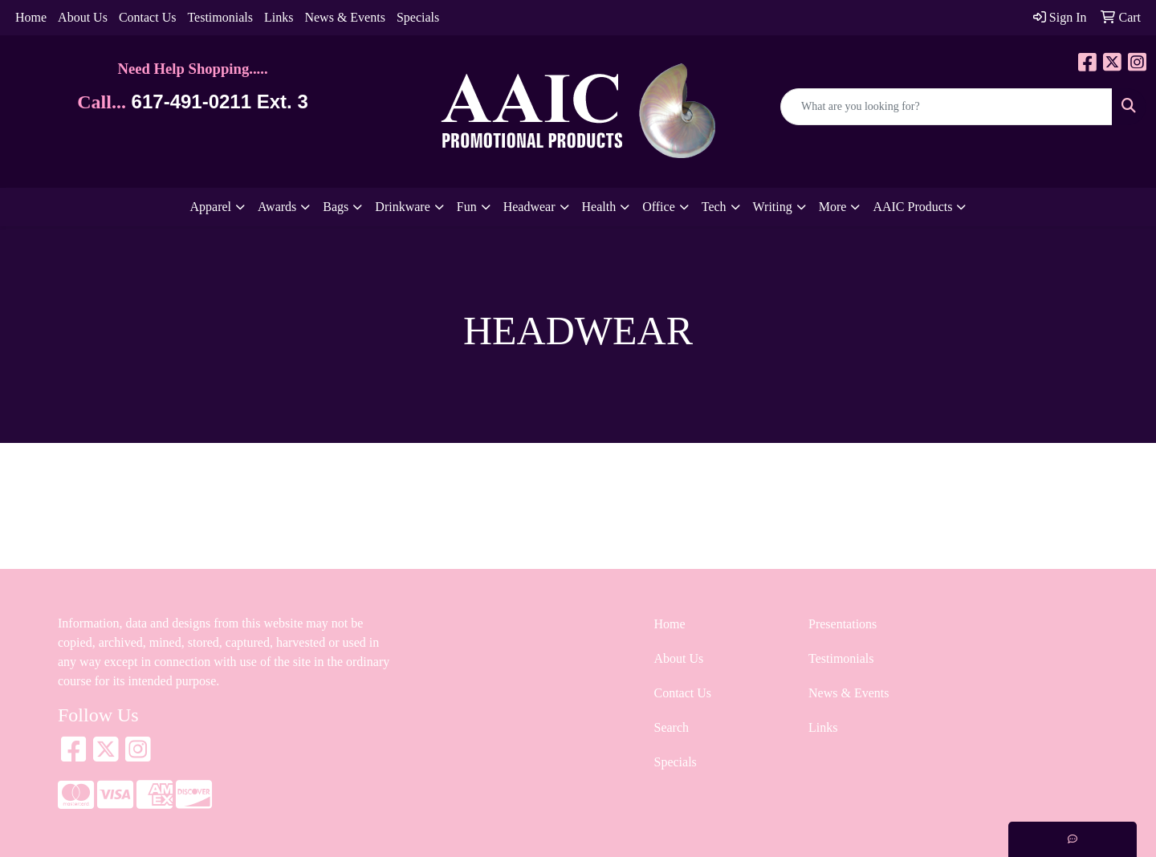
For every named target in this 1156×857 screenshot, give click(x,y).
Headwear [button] (529, 206)
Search (672, 727)
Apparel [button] (211, 206)
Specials (418, 17)
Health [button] (599, 206)
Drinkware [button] (402, 206)
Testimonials (220, 17)
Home (31, 17)
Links (278, 17)
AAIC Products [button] (912, 206)
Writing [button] (772, 206)
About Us (83, 17)
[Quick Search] (946, 106)
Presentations (842, 624)
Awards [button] (277, 206)
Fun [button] (467, 206)
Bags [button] (335, 206)
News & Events (344, 17)
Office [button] (658, 206)
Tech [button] (714, 206)
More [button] (833, 206)
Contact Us (148, 17)
